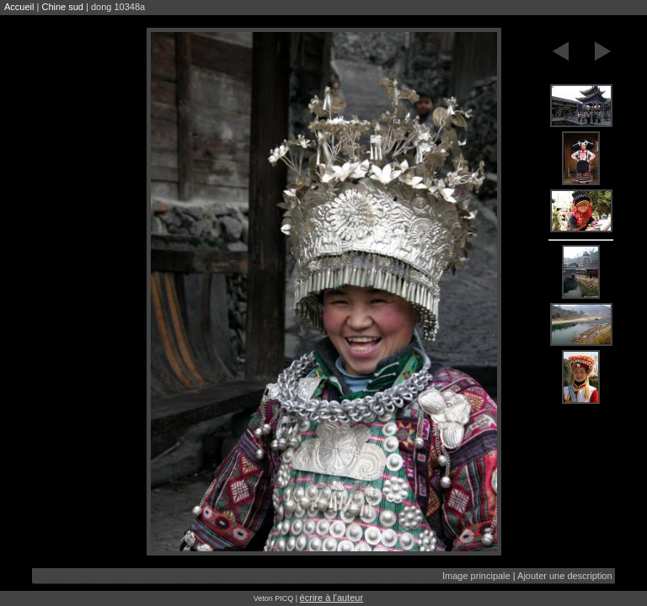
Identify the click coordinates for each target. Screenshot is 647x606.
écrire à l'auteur (331, 598)
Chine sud (62, 7)
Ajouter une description (564, 576)
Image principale (476, 576)
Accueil (19, 7)
